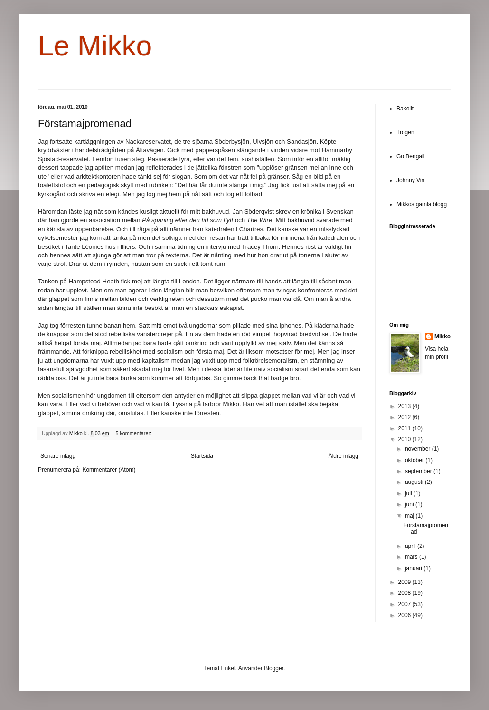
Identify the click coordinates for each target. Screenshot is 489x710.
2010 (405, 439)
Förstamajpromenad (85, 123)
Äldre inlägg (343, 456)
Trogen (405, 132)
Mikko (442, 336)
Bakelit (405, 108)
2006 (405, 615)
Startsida (202, 456)
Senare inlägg (57, 456)
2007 (405, 604)
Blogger (273, 668)
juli (409, 493)
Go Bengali (410, 156)
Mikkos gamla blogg (421, 204)
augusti (415, 482)
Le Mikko (95, 46)
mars (412, 557)
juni (410, 504)
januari (414, 568)
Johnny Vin (410, 180)
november (418, 449)
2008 (405, 593)
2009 (405, 582)
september (419, 471)
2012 (405, 417)
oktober (415, 460)
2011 (405, 428)
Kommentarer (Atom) (108, 469)
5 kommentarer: (134, 433)
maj (410, 515)
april (411, 546)
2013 (405, 406)
